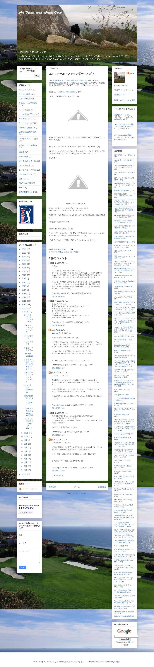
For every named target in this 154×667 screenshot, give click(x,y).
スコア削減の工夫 (26, 114)
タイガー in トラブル (28, 349)
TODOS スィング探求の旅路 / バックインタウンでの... (124, 536)
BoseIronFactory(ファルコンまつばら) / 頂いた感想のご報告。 (124, 270)
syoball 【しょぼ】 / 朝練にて (124, 160)
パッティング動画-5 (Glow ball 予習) (28, 411)
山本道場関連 (24, 165)
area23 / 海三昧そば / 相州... (123, 339)
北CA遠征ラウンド (27, 192)
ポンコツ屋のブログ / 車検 (123, 297)
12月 (26, 311)
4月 (26, 459)
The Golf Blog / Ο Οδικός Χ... (124, 286)
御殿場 (22, 152)
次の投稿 (52, 487)
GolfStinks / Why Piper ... (122, 414)
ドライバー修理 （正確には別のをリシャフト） (29, 364)
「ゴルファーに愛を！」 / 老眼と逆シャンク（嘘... (124, 308)
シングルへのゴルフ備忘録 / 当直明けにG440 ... (124, 232)
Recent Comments (25, 489)
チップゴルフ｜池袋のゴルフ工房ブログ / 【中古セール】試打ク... (124, 428)
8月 (26, 444)
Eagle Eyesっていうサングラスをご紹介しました (71, 80)
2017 (24, 279)
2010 (24, 305)
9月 (26, 440)
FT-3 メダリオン (29, 337)
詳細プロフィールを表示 (124, 100)
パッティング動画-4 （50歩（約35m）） (28, 423)
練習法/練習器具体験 (27, 132)
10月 (26, 436)
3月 (26, 462)
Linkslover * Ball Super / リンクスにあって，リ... (124, 246)
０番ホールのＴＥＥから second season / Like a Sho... (124, 566)
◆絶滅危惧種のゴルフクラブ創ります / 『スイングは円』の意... (124, 185)
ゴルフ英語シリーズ (27, 161)
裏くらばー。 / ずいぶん (122, 460)
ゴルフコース (24, 90)
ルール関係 (23, 156)
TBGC (21, 188)
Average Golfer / (120, 395)
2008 (24, 474)
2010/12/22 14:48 (58, 296)
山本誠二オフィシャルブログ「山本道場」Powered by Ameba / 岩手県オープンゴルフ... (124, 383)
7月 (26, 447)
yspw (53, 330)
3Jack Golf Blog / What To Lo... (124, 409)
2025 (24, 253)
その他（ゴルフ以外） (28, 145)
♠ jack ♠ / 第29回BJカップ (122, 350)
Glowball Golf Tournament (28, 388)
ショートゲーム (25, 123)
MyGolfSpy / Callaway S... (122, 190)
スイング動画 (24, 110)
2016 (24, 282)
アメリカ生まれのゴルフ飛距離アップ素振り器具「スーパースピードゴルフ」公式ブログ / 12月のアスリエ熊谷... (124, 363)
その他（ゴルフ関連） (72, 252)
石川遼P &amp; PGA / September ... (121, 376)
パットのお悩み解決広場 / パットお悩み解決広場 (124, 591)
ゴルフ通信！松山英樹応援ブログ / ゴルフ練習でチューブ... (124, 166)
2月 (26, 466)
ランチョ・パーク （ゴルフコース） (28, 318)
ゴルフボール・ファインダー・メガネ (28, 377)
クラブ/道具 (58, 252)
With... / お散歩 (119, 546)
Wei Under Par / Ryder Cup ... (124, 489)
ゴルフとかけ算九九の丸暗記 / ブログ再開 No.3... (124, 541)
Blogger (117, 662)
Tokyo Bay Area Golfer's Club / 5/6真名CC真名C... (124, 602)
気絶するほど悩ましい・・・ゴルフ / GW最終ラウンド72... (124, 194)
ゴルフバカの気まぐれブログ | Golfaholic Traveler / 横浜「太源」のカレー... (124, 263)
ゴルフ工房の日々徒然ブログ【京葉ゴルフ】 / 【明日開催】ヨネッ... (124, 210)
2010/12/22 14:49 (58, 325)
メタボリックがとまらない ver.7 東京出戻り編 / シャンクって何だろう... (124, 202)
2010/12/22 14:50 (58, 435)
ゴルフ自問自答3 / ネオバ (122, 242)
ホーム (77, 487)
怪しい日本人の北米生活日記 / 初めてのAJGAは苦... (124, 530)
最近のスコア (120, 95)
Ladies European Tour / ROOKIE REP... (122, 346)
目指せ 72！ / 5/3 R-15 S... (123, 251)
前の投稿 (102, 487)
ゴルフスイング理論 (27, 170)
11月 (26, 433)
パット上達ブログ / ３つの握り (124, 172)
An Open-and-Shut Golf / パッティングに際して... (124, 216)
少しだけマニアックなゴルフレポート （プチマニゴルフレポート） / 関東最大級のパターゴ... (124, 320)
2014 (24, 290)
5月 (26, 455)
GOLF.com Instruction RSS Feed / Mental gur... (123, 573)
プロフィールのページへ (124, 90)
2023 (24, 260)
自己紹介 (22, 179)
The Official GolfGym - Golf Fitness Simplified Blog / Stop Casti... (124, 517)
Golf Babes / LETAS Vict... (123, 389)
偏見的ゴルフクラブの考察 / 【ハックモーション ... (123, 221)
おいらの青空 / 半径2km (122, 336)
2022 (24, 264)
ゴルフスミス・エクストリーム (28, 328)
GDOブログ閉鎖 (26, 183)
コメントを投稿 (57, 475)
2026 (24, 249)
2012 (24, 297)
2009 (24, 308)
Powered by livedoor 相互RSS (124, 616)
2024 (24, 256)
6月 (26, 451)
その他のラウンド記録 (28, 139)
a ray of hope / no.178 (121, 434)
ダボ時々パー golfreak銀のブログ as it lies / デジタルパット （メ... (124, 444)
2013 (24, 293)
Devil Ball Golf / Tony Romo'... (124, 494)
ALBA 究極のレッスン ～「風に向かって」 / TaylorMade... (124, 482)
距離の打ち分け (25, 127)
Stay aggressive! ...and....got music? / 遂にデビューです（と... (123, 579)
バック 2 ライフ (28, 343)
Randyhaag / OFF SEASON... (124, 404)
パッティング (24, 119)
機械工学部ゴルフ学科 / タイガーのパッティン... (124, 303)
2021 (24, 268)
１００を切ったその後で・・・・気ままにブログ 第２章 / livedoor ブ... (124, 524)
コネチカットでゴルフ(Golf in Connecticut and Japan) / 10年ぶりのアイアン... (124, 421)
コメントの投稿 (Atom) (79, 493)
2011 (24, 301)
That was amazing (28, 355)
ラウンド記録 (24, 94)
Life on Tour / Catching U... (123, 437)
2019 (24, 275)
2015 (24, 286)
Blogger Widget (34, 489)
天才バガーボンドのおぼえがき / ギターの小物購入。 (124, 555)
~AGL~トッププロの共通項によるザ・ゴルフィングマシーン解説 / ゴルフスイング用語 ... (124, 329)
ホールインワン (25, 174)
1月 (26, 470)
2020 (24, 271)
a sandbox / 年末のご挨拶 (122, 471)
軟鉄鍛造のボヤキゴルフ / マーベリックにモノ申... (124, 450)
